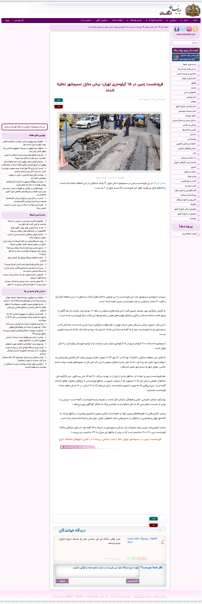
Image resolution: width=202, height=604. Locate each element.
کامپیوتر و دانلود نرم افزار (188, 200)
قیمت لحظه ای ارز (191, 234)
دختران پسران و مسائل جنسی (186, 121)
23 (134, 558)
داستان (195, 135)
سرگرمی (171, 20)
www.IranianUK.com (186, 34)
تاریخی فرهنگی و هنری (189, 149)
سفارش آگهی (102, 20)
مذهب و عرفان (192, 172)
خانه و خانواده (154, 20)
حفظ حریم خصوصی (141, 597)
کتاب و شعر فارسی (190, 181)
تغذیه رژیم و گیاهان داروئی (187, 163)
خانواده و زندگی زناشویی (188, 144)
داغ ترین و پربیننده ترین (188, 74)
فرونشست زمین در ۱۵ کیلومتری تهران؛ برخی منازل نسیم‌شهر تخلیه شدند (115, 27)
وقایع (195, 83)
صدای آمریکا (160, 183)
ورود (7, 20)
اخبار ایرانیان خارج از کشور (188, 107)
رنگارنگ (195, 205)
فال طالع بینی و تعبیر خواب (187, 191)
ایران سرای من (192, 186)
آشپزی (195, 167)
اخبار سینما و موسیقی (189, 111)
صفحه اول (164, 27)
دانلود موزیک (192, 116)
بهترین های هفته (37, 135)
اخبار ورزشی (193, 97)
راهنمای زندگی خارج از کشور (187, 209)
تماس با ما (86, 20)
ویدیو (195, 88)
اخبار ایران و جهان (151, 27)
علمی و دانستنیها (191, 130)
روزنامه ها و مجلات (190, 195)
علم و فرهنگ (134, 20)
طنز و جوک (193, 177)
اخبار (184, 20)
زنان (196, 153)
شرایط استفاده (159, 597)
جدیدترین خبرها (191, 64)
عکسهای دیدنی (192, 92)
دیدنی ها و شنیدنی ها (189, 69)
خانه (195, 20)
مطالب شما (117, 20)
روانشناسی (194, 139)
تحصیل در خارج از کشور (188, 214)
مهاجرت (195, 219)
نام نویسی (19, 20)
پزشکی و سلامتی (191, 125)
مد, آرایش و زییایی (190, 158)
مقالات (195, 102)
